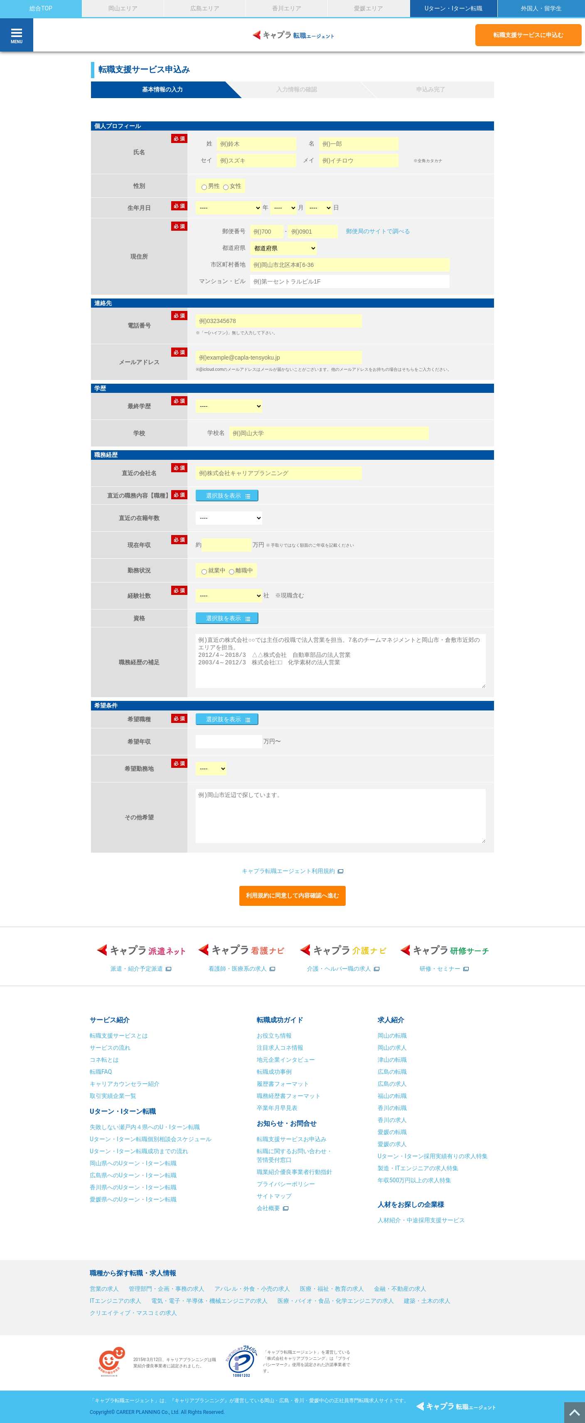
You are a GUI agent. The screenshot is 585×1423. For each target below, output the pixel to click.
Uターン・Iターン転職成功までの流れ (139, 1151)
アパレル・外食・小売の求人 (252, 1288)
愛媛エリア (368, 8)
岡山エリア (123, 8)
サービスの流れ (110, 1047)
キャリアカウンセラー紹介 (125, 1083)
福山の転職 (392, 1096)
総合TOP (40, 8)
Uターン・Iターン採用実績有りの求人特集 (433, 1156)
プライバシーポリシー (286, 1184)
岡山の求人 (392, 1047)
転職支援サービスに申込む (528, 35)
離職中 (241, 570)
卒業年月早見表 (278, 1108)
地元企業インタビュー (286, 1059)
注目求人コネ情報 (280, 1047)
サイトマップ (274, 1196)
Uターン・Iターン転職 (453, 8)
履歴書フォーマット (283, 1083)
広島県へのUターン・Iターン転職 (133, 1175)
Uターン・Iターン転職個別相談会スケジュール (150, 1139)
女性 (232, 185)
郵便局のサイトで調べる (378, 231)
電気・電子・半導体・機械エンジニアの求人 (209, 1300)
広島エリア (204, 8)
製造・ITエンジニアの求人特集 (418, 1168)
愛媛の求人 (392, 1144)
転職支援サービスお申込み (292, 1139)
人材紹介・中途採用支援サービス (421, 1220)
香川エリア (286, 8)
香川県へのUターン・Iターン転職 (133, 1187)
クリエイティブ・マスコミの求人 (133, 1313)
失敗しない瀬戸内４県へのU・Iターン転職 (145, 1127)
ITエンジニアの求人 (115, 1300)
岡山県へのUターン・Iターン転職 (133, 1163)
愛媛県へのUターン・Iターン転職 (133, 1199)
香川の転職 (392, 1108)
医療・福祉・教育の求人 (332, 1288)
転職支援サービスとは (119, 1035)
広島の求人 (392, 1083)
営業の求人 (104, 1288)
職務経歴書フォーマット (289, 1096)
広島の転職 (392, 1071)
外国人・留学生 (541, 8)
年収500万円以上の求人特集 (415, 1180)
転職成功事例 (274, 1071)
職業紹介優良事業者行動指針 (294, 1172)
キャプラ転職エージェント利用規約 (288, 871)
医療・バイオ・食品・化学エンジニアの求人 (336, 1300)
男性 (211, 185)
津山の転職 (392, 1059)
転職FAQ (101, 1071)
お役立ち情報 (274, 1035)
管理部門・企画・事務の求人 (166, 1288)
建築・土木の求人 (427, 1300)
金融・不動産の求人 (400, 1288)
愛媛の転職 (392, 1132)
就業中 (214, 570)
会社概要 (268, 1208)
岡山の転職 (392, 1035)
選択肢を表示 (223, 495)
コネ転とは (104, 1059)
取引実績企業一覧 (113, 1096)
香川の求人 (392, 1120)
